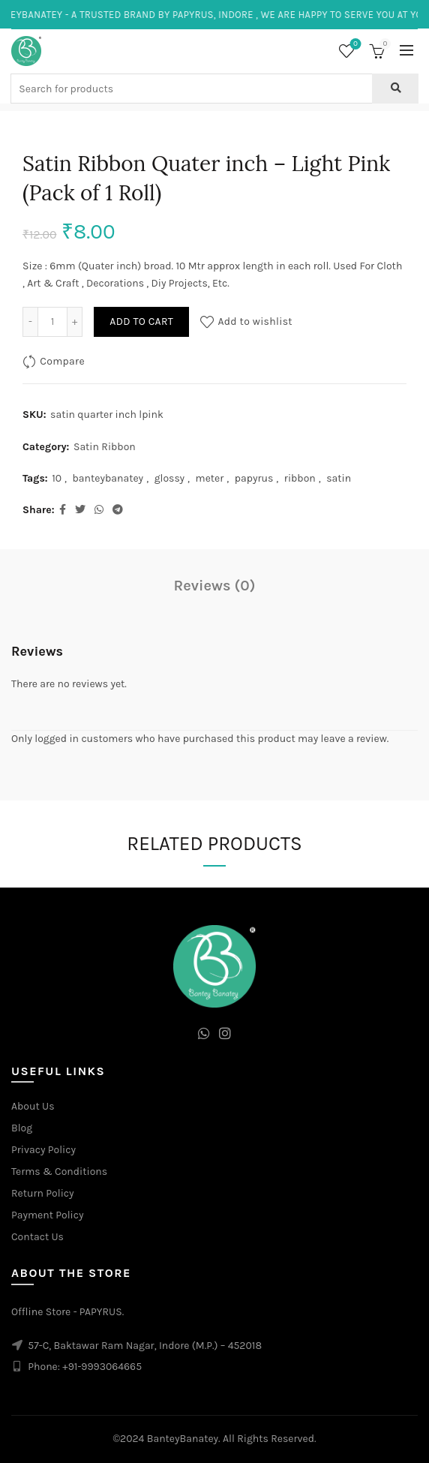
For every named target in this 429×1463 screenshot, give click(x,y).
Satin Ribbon (105, 446)
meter (210, 478)
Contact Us (37, 1236)
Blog (21, 1128)
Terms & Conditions (59, 1171)
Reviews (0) (215, 585)
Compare (62, 361)
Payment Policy (47, 1215)
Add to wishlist (255, 321)
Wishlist (354, 45)
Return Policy (42, 1193)
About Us (33, 1106)
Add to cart (141, 321)
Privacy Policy (43, 1149)
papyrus (254, 478)
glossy (169, 478)
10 (57, 478)
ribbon (300, 478)
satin (338, 478)
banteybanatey (108, 478)
